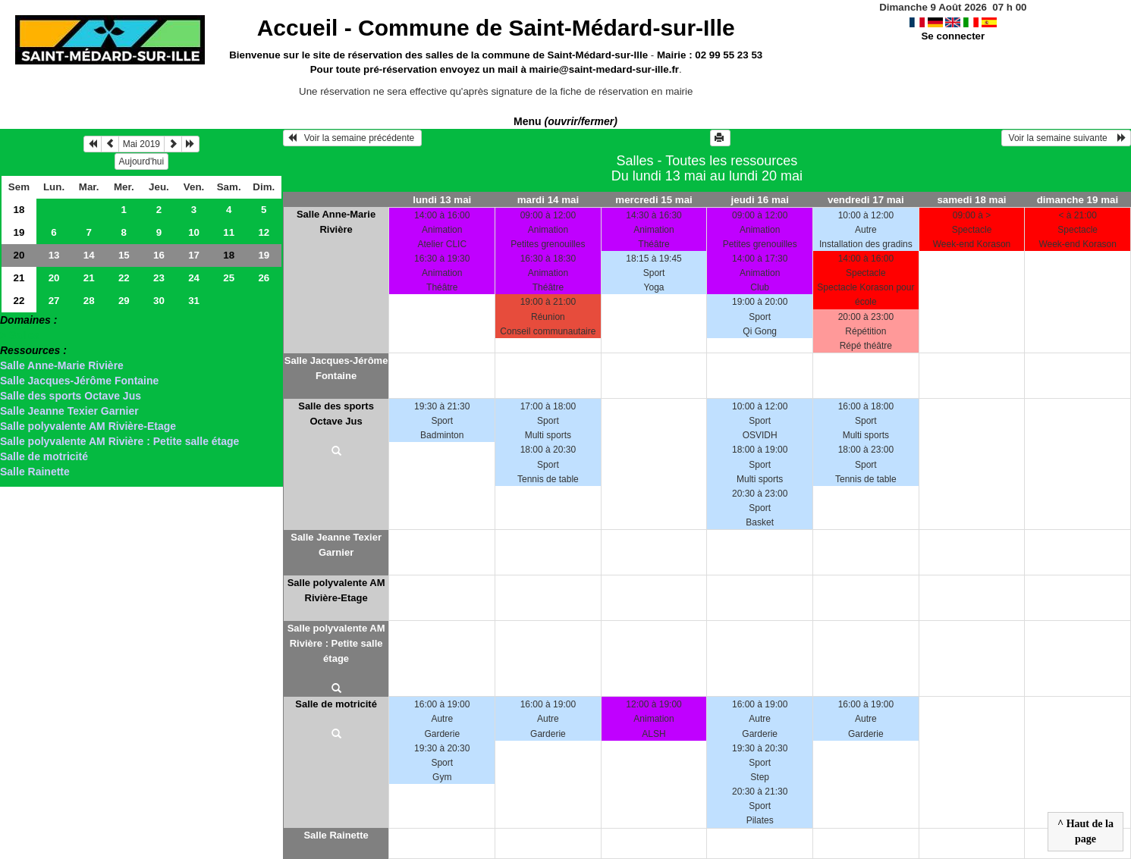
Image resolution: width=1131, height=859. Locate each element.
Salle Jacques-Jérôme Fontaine (79, 381)
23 (159, 278)
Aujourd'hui (142, 161)
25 (228, 278)
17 (193, 255)
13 (54, 255)
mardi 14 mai (548, 199)
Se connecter (953, 36)
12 (263, 232)
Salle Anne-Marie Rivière (62, 365)
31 (193, 300)
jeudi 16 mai (760, 199)
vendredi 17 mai (866, 199)
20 (19, 255)
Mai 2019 (141, 144)
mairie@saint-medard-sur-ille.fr (604, 69)
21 (19, 278)
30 (159, 300)
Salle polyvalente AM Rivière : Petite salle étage (119, 441)
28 (89, 300)
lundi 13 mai (442, 199)
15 (124, 255)
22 (124, 278)
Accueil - (496, 27)
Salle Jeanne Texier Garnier (69, 411)
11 (228, 232)
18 (19, 209)
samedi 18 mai (971, 199)
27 (54, 300)
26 (263, 278)
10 (193, 232)
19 (19, 232)
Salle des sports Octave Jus (70, 396)
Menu (565, 121)
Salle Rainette (35, 472)
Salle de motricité (44, 456)
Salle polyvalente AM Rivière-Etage (88, 426)
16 (159, 255)
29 (124, 300)
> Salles (20, 335)
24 (193, 278)
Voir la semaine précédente (352, 138)
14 (89, 255)
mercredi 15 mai (654, 199)
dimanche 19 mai (1077, 199)
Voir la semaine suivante (1066, 138)
